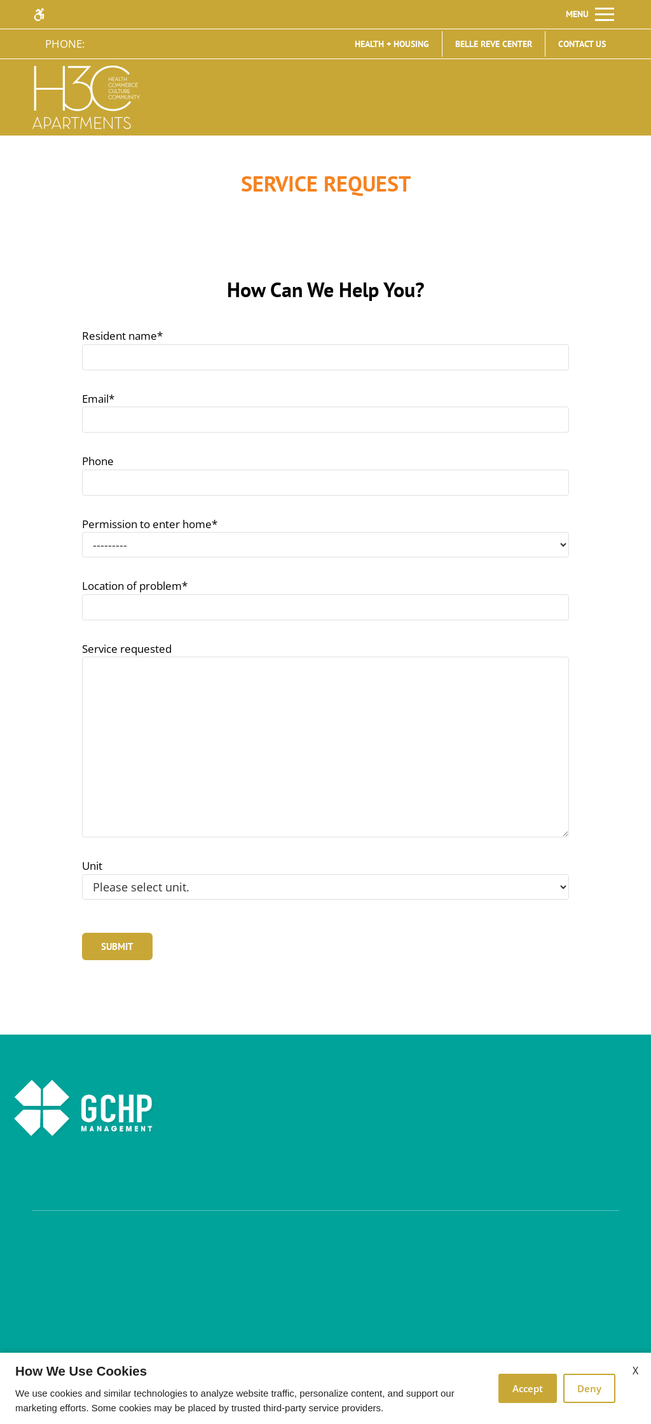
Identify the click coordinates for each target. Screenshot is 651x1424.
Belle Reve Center (493, 44)
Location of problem (135, 585)
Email (98, 398)
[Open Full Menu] (590, 14)
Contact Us (582, 44)
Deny (589, 1388)
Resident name (122, 335)
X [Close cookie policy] (635, 1371)
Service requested (127, 648)
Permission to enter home (149, 524)
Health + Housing (392, 44)
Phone (98, 461)
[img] (86, 97)
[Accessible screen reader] (44, 14)
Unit (92, 865)
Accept (527, 1388)
